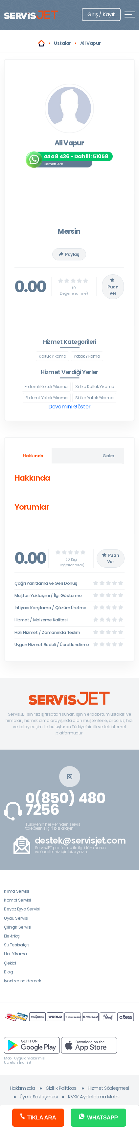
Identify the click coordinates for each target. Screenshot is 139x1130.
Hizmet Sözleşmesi (108, 1088)
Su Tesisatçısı (17, 945)
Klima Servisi (16, 891)
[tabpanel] (69, 493)
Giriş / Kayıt (101, 14)
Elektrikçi (12, 936)
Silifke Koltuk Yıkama (94, 386)
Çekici (10, 963)
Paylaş (69, 254)
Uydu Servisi (16, 918)
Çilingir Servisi (17, 927)
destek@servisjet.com (80, 841)
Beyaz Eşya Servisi (22, 909)
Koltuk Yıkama (52, 356)
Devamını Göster (69, 406)
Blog (8, 972)
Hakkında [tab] (33, 456)
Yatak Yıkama (87, 356)
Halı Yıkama (15, 954)
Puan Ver (112, 287)
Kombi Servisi (17, 900)
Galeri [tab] (109, 456)
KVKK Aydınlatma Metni (93, 1096)
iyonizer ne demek (22, 981)
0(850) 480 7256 (65, 804)
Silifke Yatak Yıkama (94, 398)
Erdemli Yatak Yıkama (47, 398)
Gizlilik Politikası (62, 1088)
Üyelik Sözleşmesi (39, 1096)
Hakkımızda (22, 1088)
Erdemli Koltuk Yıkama (46, 386)
